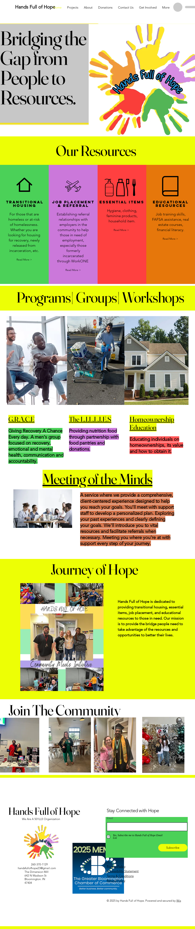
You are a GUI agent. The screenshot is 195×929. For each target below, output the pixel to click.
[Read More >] (24, 259)
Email (110, 818)
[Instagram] (17, 900)
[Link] (23, 900)
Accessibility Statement (123, 871)
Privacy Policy (116, 866)
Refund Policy (116, 880)
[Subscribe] (172, 847)
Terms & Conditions (120, 876)
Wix (178, 900)
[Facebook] (10, 900)
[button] (121, 230)
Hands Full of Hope (44, 811)
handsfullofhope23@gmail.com (37, 868)
